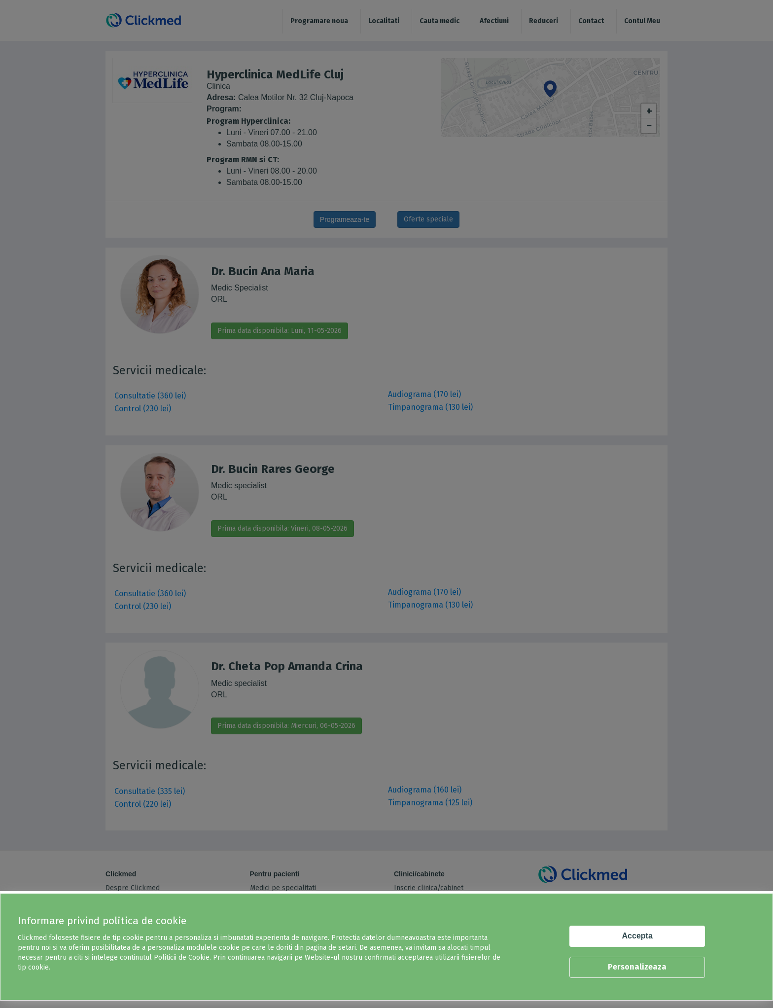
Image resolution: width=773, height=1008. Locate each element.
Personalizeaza (637, 967)
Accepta (637, 936)
